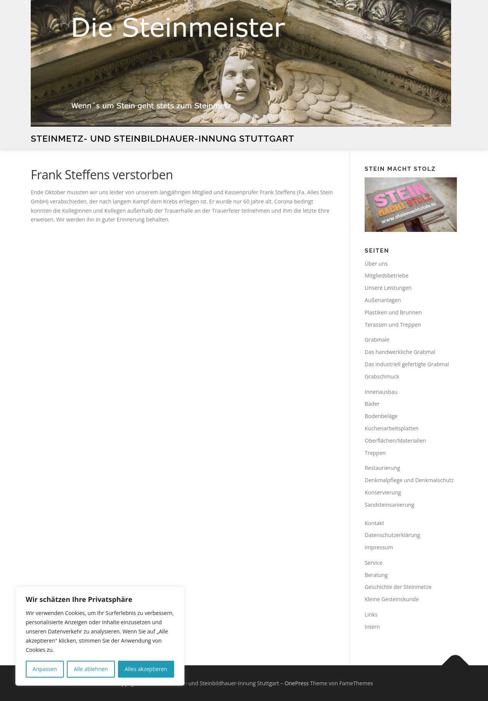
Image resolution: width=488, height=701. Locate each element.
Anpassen (45, 669)
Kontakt (374, 523)
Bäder (372, 403)
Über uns (376, 263)
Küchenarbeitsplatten (391, 428)
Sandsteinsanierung (389, 504)
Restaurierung (382, 467)
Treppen (375, 452)
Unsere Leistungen (388, 287)
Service (373, 562)
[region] (99, 636)
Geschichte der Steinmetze (398, 586)
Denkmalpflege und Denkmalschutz (409, 480)
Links (371, 614)
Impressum (379, 547)
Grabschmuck (382, 376)
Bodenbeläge (381, 416)
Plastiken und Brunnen (393, 312)
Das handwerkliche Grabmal (400, 351)
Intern (372, 626)
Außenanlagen (383, 300)
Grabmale (377, 339)
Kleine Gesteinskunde (392, 599)
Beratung (376, 575)
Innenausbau (381, 391)
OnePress (297, 683)
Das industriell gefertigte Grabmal (407, 364)
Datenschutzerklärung (392, 535)
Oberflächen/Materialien (395, 440)
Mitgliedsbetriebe (386, 275)
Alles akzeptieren (145, 669)
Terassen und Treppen (393, 324)
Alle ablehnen (91, 669)
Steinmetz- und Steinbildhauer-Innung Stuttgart (162, 138)
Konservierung (383, 492)
